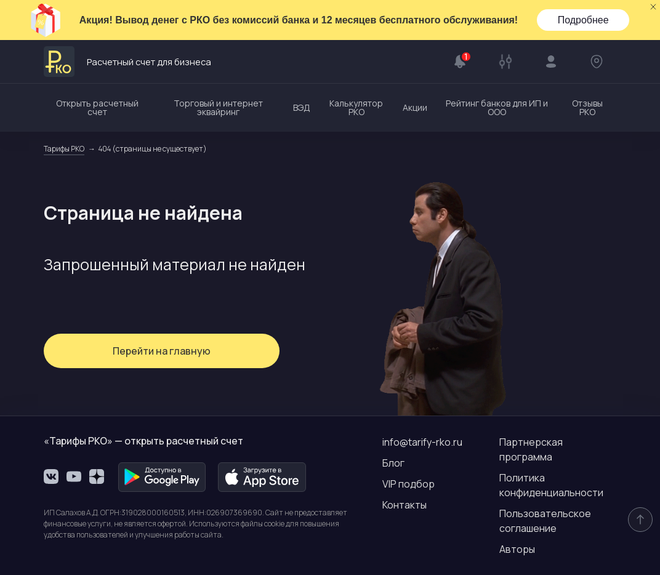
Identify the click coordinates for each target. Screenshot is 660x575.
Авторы (517, 549)
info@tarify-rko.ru (422, 442)
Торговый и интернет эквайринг (218, 107)
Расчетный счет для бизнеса (150, 61)
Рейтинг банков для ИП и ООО (497, 107)
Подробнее (583, 20)
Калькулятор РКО (356, 107)
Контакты (404, 505)
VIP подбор (408, 484)
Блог (393, 463)
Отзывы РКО (587, 107)
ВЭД (301, 107)
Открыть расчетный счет (97, 107)
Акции (415, 107)
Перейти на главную (136, 351)
